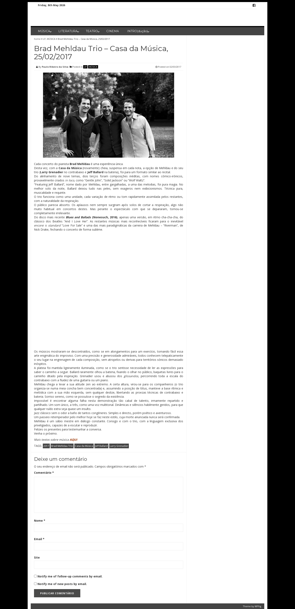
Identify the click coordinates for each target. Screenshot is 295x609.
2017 (46, 446)
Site (37, 557)
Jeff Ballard (101, 446)
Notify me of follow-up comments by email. (69, 576)
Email (39, 539)
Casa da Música (84, 446)
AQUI (74, 440)
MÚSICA (44, 31)
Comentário (44, 473)
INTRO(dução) (137, 31)
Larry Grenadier (119, 446)
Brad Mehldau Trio (62, 446)
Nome (39, 520)
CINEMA (112, 31)
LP (44, 38)
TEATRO (92, 31)
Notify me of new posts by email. (62, 584)
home (37, 38)
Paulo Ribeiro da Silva (55, 66)
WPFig (258, 606)
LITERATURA (67, 31)
